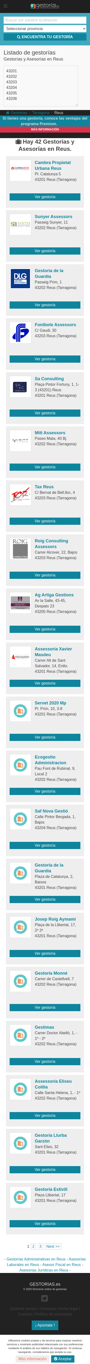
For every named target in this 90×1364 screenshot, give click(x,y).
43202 (11, 76)
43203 (11, 82)
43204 (11, 88)
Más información (32, 1359)
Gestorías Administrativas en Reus (35, 1259)
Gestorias (16, 113)
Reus (58, 113)
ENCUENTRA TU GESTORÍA (45, 37)
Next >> (53, 1246)
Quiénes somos (23, 1309)
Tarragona (40, 113)
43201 (11, 71)
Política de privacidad (53, 1314)
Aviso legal (69, 1309)
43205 (11, 93)
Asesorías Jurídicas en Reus (43, 1270)
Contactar (48, 1309)
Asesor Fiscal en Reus (61, 1265)
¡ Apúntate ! (45, 1325)
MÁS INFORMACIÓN (45, 129)
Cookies (25, 1314)
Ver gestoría (45, 197)
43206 (11, 99)
